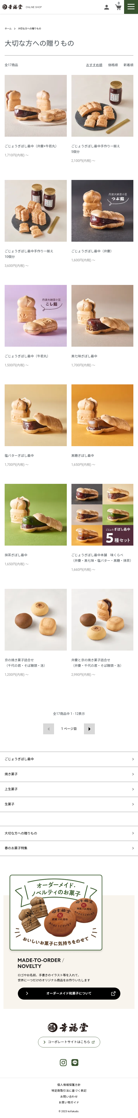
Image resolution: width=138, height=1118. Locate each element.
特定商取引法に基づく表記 (69, 1090)
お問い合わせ (69, 1096)
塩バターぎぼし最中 (19, 455)
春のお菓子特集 (16, 848)
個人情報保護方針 (69, 1085)
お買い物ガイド (69, 1102)
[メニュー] (131, 7)
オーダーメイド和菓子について (69, 993)
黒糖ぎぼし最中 (82, 455)
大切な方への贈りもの (29, 28)
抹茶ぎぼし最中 (16, 555)
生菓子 (9, 804)
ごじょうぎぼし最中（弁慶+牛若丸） (31, 146)
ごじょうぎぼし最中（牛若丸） (27, 356)
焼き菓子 (11, 774)
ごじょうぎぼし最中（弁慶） (92, 251)
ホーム (8, 28)
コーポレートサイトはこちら (69, 1042)
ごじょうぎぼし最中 (19, 759)
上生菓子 (11, 789)
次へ (89, 728)
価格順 (113, 65)
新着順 (128, 65)
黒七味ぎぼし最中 (84, 356)
